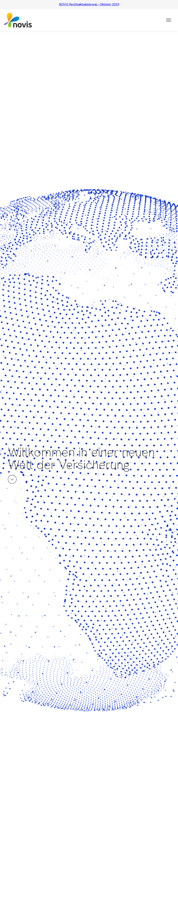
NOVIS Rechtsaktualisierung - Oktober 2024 (89, 4)
